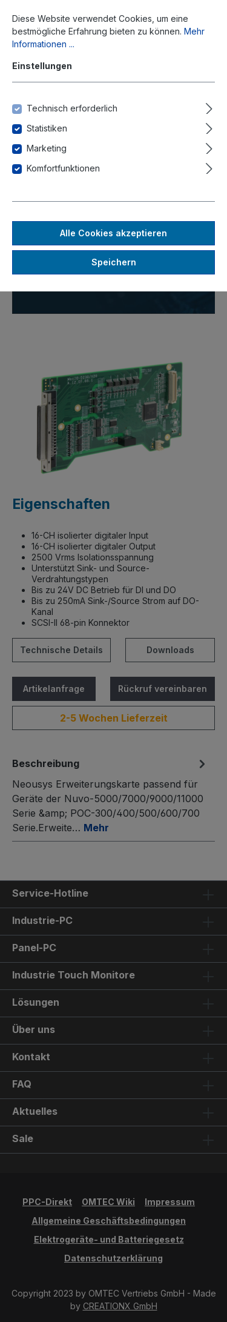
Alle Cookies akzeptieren (113, 233)
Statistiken (47, 128)
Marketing (47, 148)
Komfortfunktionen (63, 168)
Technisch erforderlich (72, 108)
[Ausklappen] (209, 106)
